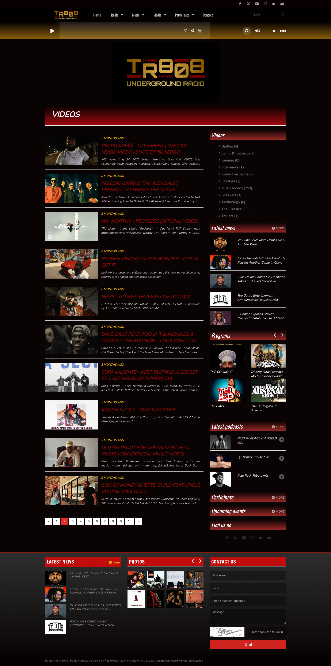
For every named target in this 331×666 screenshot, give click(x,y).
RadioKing (110, 661)
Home (97, 15)
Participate (182, 15)
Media (157, 15)
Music (136, 15)
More (278, 228)
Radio (114, 15)
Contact (208, 15)
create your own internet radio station (180, 661)
